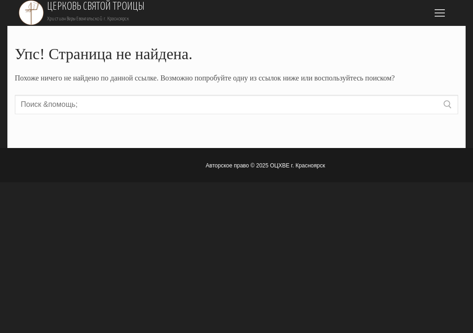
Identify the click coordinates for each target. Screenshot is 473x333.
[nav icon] (440, 13)
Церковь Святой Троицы (95, 6)
